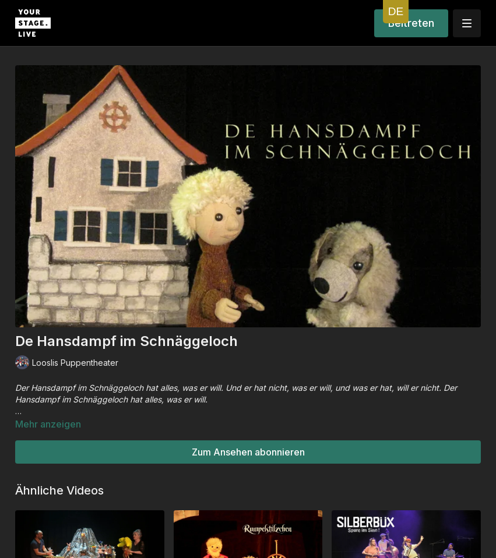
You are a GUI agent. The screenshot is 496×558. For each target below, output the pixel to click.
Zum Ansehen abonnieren (248, 452)
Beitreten (411, 23)
